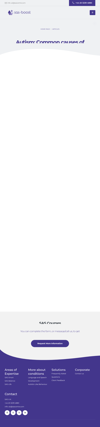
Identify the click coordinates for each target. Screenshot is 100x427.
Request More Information (50, 344)
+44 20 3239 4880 (12, 403)
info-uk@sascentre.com (16, 3)
